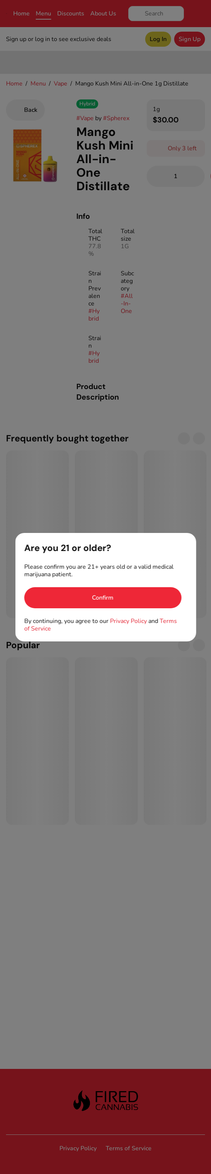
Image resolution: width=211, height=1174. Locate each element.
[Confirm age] (102, 597)
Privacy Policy (128, 621)
